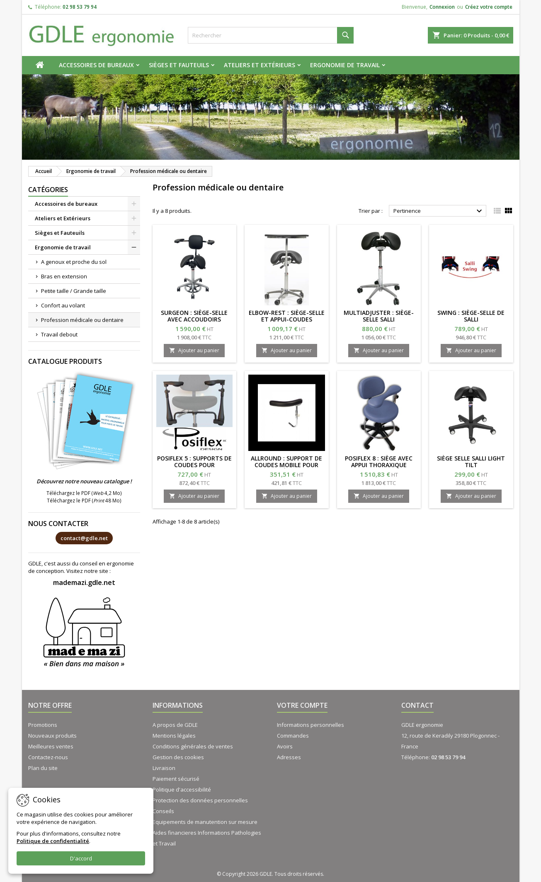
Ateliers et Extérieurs (259, 65)
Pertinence (438, 211)
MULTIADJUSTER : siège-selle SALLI (379, 316)
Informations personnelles (310, 725)
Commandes (293, 735)
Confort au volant (63, 305)
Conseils (163, 811)
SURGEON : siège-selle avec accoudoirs (194, 316)
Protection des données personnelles (200, 800)
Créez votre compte (488, 6)
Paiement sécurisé (176, 778)
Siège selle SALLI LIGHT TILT (471, 461)
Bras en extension (64, 276)
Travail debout (59, 334)
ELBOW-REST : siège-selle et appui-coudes (287, 316)
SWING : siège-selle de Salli (471, 316)
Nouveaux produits (52, 735)
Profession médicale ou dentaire (82, 320)
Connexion (442, 6)
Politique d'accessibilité (182, 789)
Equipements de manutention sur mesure (205, 822)
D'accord (81, 858)
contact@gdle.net (84, 538)
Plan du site (43, 768)
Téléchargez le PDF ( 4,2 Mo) (84, 493)
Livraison (164, 768)
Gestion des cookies (178, 757)
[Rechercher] (271, 35)
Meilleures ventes (50, 746)
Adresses (289, 757)
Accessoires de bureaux (96, 65)
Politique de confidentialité (53, 841)
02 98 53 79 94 (80, 6)
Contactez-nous (48, 757)
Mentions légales (174, 735)
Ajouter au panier (194, 350)
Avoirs (285, 746)
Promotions (42, 725)
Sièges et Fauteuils (179, 65)
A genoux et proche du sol (74, 262)
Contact (417, 705)
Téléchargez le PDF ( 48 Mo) (84, 500)
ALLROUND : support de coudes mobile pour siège (286, 464)
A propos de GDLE (175, 725)
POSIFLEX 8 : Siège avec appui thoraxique (378, 461)
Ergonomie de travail (345, 65)
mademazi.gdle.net (84, 582)
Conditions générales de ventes (193, 746)
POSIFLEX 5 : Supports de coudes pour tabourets (194, 464)
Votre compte (302, 705)
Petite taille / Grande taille (73, 291)
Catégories (48, 189)
